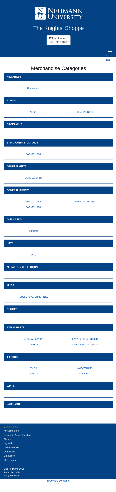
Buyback (8, 443)
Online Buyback (12, 447)
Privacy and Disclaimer (58, 480)
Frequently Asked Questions (18, 435)
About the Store (11, 430)
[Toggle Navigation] (110, 53)
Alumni (7, 439)
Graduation (9, 455)
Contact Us (9, 451)
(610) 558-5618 (11, 475)
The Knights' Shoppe (58, 28)
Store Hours (10, 460)
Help (108, 60)
